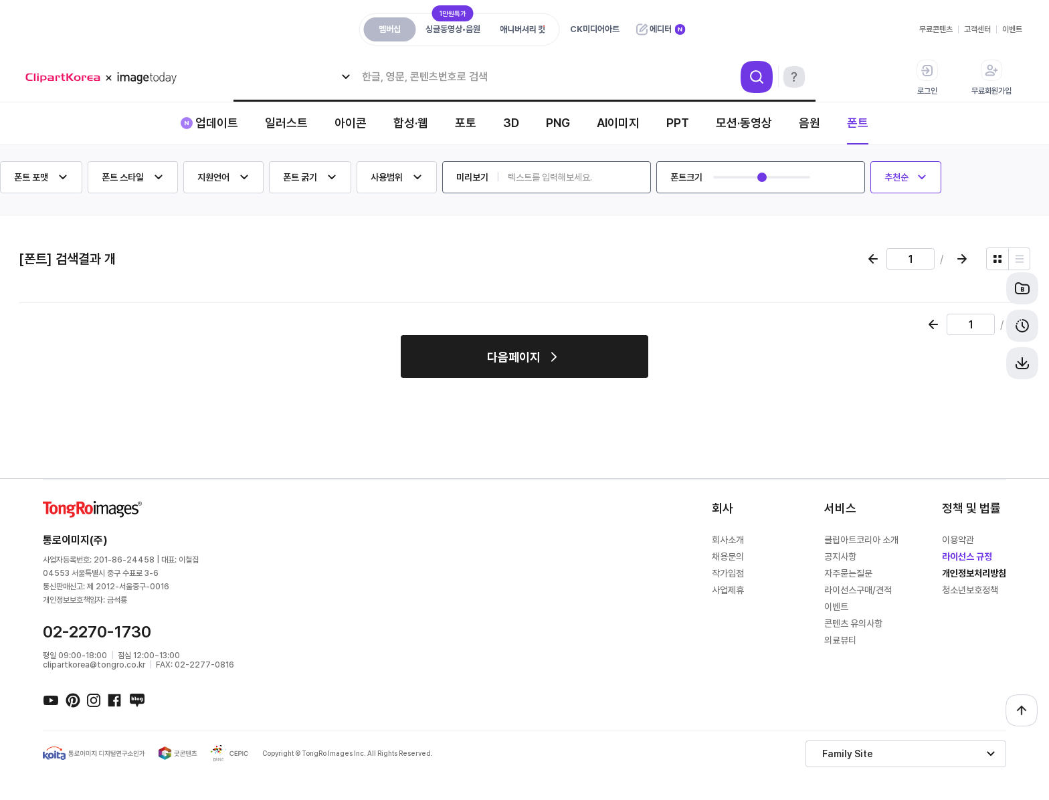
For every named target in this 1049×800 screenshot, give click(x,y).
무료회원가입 (991, 78)
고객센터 (977, 29)
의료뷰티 (840, 640)
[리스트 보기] (1019, 259)
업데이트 (216, 123)
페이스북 (115, 700)
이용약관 (958, 539)
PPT (677, 123)
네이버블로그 (136, 700)
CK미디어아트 (594, 29)
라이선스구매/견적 (858, 590)
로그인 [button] (927, 78)
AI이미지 (618, 123)
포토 (465, 123)
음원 (809, 123)
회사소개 (728, 539)
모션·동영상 (744, 123)
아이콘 (351, 123)
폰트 (857, 123)
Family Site (847, 753)
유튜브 (51, 700)
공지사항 (840, 556)
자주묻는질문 (848, 573)
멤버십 (390, 29)
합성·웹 (410, 123)
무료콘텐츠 (936, 29)
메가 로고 (105, 78)
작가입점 (728, 573)
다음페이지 (514, 357)
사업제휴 (728, 590)
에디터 (661, 29)
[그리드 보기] (997, 259)
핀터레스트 (72, 700)
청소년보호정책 (970, 590)
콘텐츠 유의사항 (853, 623)
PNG (558, 123)
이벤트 (1012, 29)
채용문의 (728, 556)
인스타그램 (94, 700)
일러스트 (286, 123)
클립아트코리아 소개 (861, 539)
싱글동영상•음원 (452, 25)
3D (511, 123)
